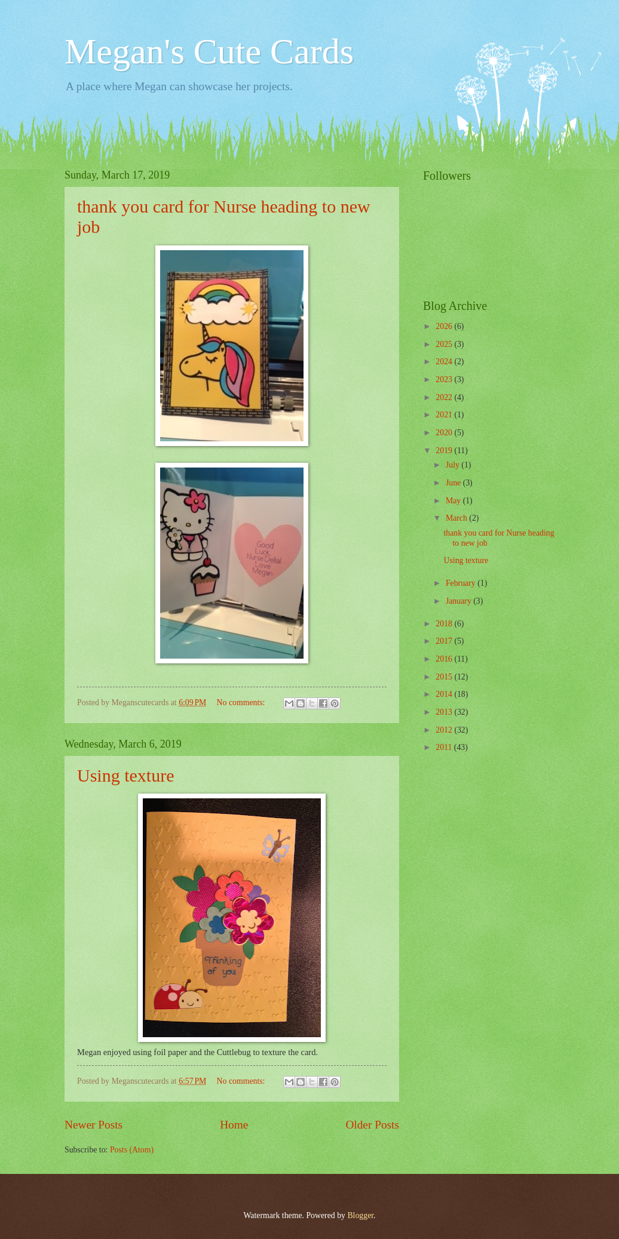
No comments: (242, 702)
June (454, 482)
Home (234, 1124)
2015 (445, 676)
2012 (445, 729)
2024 (445, 361)
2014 (445, 694)
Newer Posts (93, 1124)
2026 (445, 326)
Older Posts (372, 1124)
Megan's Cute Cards (209, 51)
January (459, 601)
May (454, 500)
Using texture (125, 775)
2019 (445, 450)
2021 (445, 414)
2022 (445, 397)
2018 (445, 623)
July (453, 464)
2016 (445, 658)
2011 (445, 747)
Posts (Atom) (132, 1149)
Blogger (360, 1215)
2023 (445, 379)
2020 (445, 432)
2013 (445, 712)
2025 (445, 344)
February (461, 583)
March (457, 518)
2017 (445, 641)
